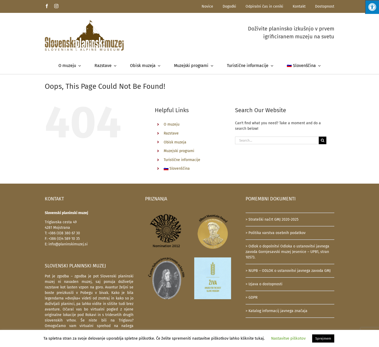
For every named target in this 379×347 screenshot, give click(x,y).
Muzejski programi (179, 151)
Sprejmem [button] (323, 338)
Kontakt (299, 6)
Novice (207, 6)
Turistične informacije (182, 160)
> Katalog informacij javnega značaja (276, 311)
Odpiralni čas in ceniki (264, 6)
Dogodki (229, 6)
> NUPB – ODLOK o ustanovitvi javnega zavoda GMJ (288, 270)
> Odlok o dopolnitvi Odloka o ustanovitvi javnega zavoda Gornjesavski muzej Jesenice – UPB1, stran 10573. (287, 252)
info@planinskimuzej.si (68, 244)
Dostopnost (324, 6)
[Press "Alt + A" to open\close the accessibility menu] (372, 7)
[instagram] (56, 6)
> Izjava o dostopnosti (264, 284)
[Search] (322, 140)
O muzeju (171, 124)
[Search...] (277, 140)
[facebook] (47, 6)
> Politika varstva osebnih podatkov (276, 233)
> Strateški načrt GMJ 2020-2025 (272, 219)
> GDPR (251, 297)
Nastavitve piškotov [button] (288, 338)
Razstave (171, 133)
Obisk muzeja (175, 142)
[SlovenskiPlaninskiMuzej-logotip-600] (84, 21)
